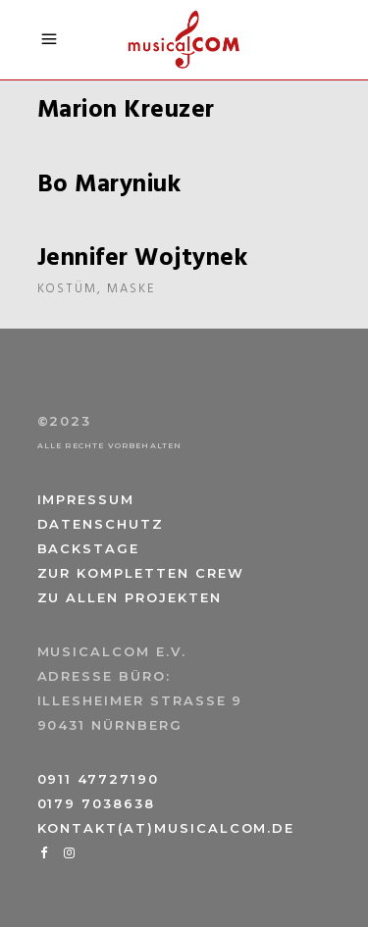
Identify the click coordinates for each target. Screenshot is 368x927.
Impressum (86, 499)
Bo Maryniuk (109, 185)
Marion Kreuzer (126, 110)
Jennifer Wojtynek (142, 259)
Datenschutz (100, 524)
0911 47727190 (98, 779)
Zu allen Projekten (129, 597)
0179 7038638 (96, 803)
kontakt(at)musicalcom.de (166, 828)
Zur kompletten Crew (140, 573)
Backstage (88, 548)
